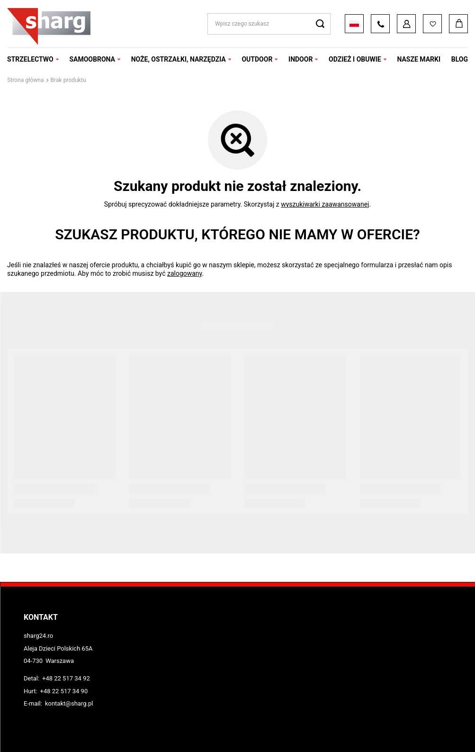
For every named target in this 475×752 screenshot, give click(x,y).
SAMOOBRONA (92, 59)
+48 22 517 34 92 (66, 678)
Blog (459, 59)
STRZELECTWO (30, 59)
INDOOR (300, 59)
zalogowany (184, 273)
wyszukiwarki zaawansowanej (325, 204)
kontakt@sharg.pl (69, 703)
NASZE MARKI (418, 59)
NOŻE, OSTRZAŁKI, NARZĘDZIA (178, 59)
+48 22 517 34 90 (64, 691)
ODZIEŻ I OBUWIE (355, 59)
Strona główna (25, 80)
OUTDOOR (257, 59)
